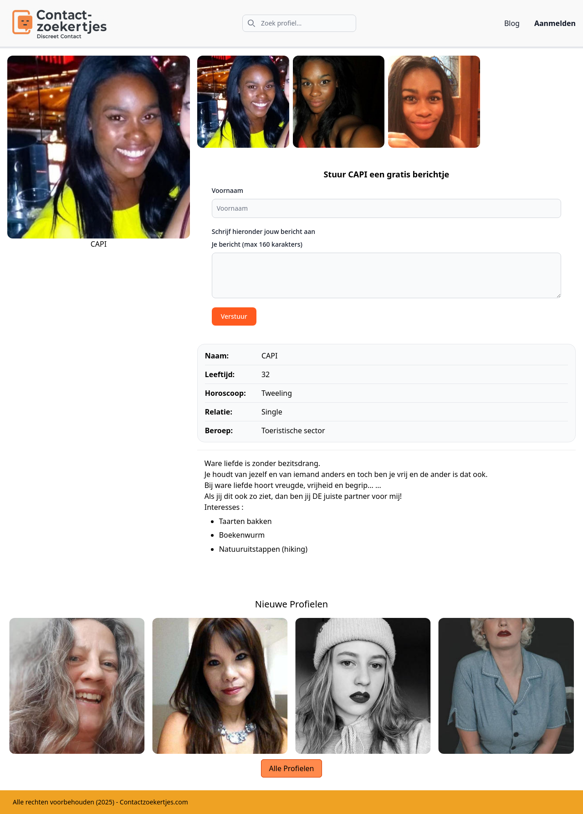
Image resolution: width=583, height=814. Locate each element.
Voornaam (227, 190)
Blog (512, 23)
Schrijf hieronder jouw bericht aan (263, 231)
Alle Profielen (291, 768)
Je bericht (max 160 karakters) (257, 244)
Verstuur (234, 316)
